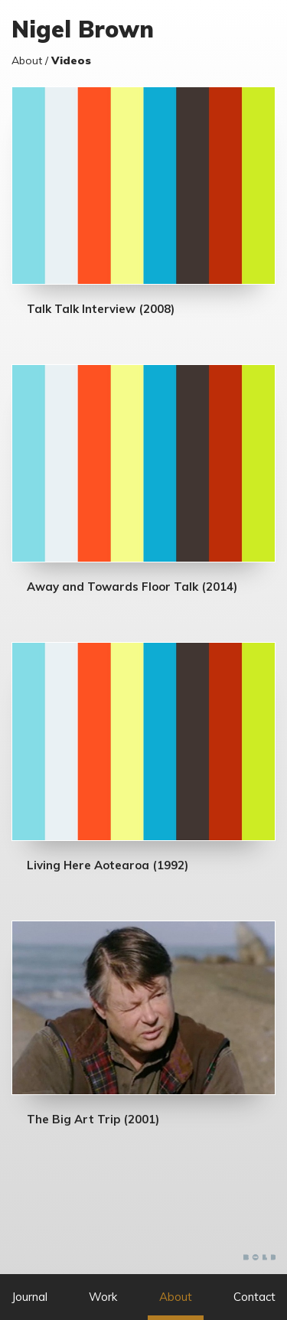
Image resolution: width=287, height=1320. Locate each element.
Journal (29, 1296)
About (175, 1296)
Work (103, 1296)
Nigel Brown (82, 29)
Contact (254, 1296)
